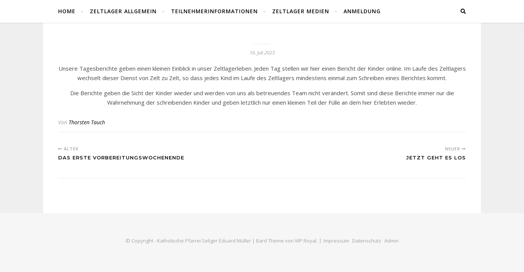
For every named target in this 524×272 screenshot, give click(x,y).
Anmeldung (362, 11)
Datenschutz (366, 240)
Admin (391, 240)
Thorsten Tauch (87, 122)
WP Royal (305, 240)
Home (67, 11)
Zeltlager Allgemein (123, 11)
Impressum (336, 240)
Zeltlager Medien (300, 11)
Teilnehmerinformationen (214, 11)
